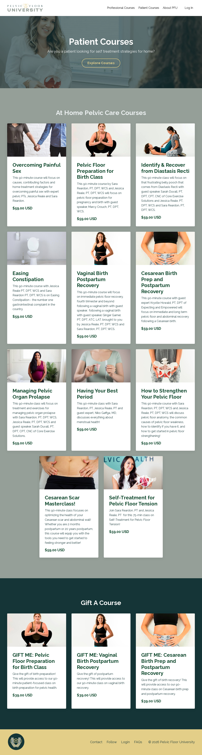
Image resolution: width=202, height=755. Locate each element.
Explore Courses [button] (101, 63)
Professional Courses (112, 8)
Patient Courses (143, 8)
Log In (188, 8)
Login (125, 742)
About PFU (167, 8)
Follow (111, 742)
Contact (96, 742)
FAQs (138, 742)
